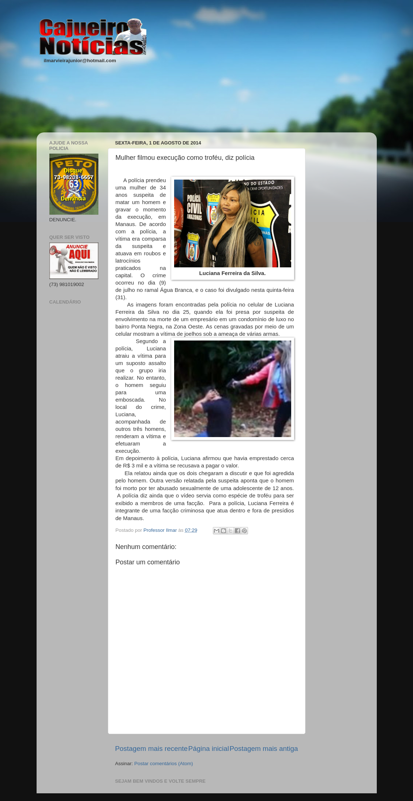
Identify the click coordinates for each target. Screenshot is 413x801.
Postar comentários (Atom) (163, 763)
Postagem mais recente (151, 748)
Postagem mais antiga (264, 748)
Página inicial (208, 748)
